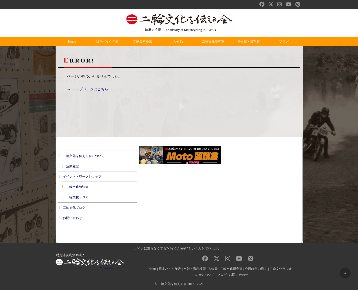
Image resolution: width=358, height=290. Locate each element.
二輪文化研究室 (214, 41)
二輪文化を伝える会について (82, 156)
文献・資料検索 (194, 269)
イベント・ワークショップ (80, 176)
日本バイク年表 (108, 41)
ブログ (284, 41)
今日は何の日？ (256, 269)
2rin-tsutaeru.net (109, 268)
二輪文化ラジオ (75, 197)
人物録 (178, 41)
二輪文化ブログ (72, 207)
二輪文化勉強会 (75, 187)
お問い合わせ (70, 218)
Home (73, 41)
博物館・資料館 (249, 41)
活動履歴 (70, 166)
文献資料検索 (144, 41)
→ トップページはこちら (87, 89)
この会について (203, 274)
